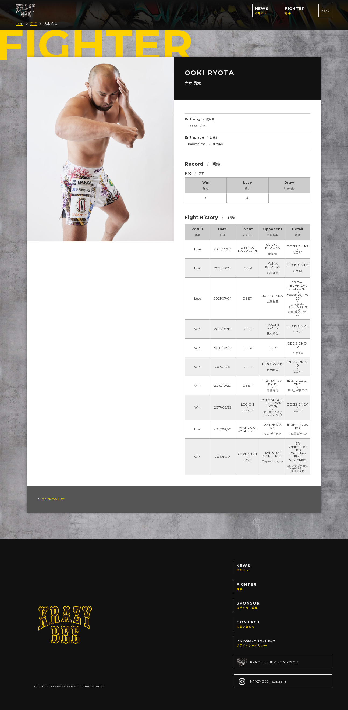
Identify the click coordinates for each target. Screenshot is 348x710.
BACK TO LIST (51, 499)
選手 (33, 24)
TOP (19, 24)
